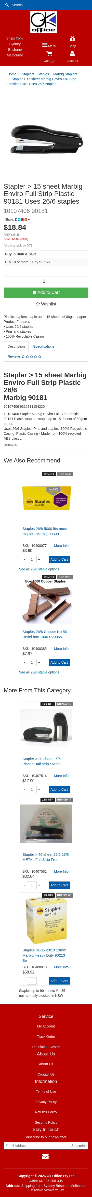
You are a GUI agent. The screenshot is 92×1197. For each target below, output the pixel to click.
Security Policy (46, 1122)
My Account (46, 1026)
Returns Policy (46, 1112)
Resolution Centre (46, 1047)
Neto (61, 1189)
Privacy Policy (46, 1102)
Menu (49, 46)
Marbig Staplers (65, 74)
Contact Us (46, 1074)
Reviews (24, 356)
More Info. (61, 546)
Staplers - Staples (35, 74)
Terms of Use (46, 1091)
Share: (17, 219)
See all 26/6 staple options (39, 569)
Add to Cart (46, 292)
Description (16, 346)
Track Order (46, 1037)
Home (11, 74)
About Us (46, 1064)
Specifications (43, 346)
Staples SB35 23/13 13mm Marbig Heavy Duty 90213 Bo (44, 955)
